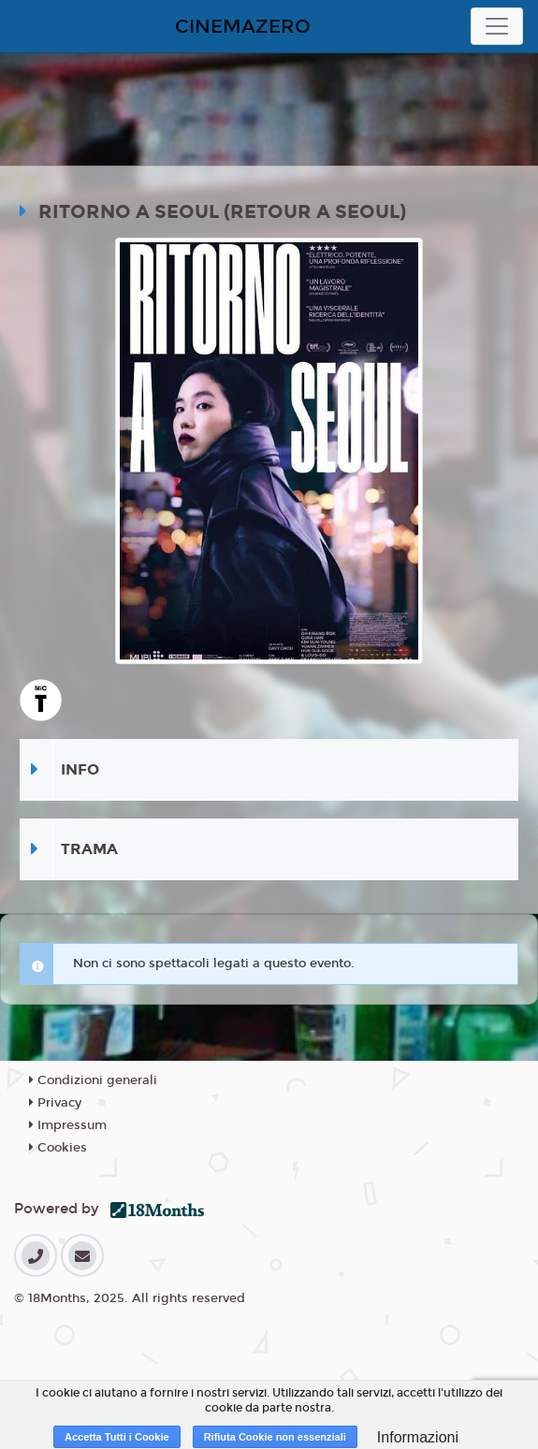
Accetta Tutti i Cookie (117, 1436)
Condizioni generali (93, 1080)
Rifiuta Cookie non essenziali (275, 1436)
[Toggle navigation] (497, 26)
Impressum (68, 1125)
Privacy (55, 1102)
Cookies (58, 1147)
